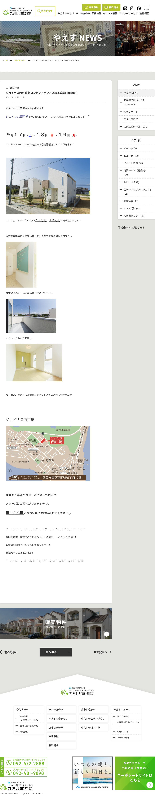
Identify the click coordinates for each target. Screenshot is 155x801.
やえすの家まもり (58, 718)
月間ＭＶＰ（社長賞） (135, 170)
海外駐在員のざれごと (133, 126)
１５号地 (54, 220)
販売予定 (22, 731)
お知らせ (20, 97)
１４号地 (41, 220)
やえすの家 (22, 709)
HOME (5, 60)
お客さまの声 (56, 727)
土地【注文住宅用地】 (27, 725)
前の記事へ (11, 652)
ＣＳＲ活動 (130, 208)
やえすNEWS (120, 716)
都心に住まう (88, 709)
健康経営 (128, 201)
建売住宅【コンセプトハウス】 (27, 718)
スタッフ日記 (129, 119)
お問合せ (17, 545)
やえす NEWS (20, 60)
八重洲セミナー (132, 216)
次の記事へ (100, 652)
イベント (128, 148)
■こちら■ (15, 512)
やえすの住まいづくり (93, 718)
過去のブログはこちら (131, 227)
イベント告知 (131, 163)
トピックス (130, 182)
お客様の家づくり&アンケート (132, 102)
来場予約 (91, 7)
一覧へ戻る (56, 652)
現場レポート (129, 111)
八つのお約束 (56, 709)
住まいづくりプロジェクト (138, 189)
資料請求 (111, 7)
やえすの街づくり (90, 727)
